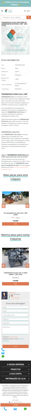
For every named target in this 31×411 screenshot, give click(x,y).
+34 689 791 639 (15, 297)
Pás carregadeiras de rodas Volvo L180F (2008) (15, 213)
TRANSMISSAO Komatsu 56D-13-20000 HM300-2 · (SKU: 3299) (15, 273)
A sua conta (15, 374)
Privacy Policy (13, 337)
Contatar (15, 405)
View (15, 224)
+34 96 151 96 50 (15, 299)
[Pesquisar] (13, 17)
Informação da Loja (16, 379)
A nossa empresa (15, 364)
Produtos (15, 369)
